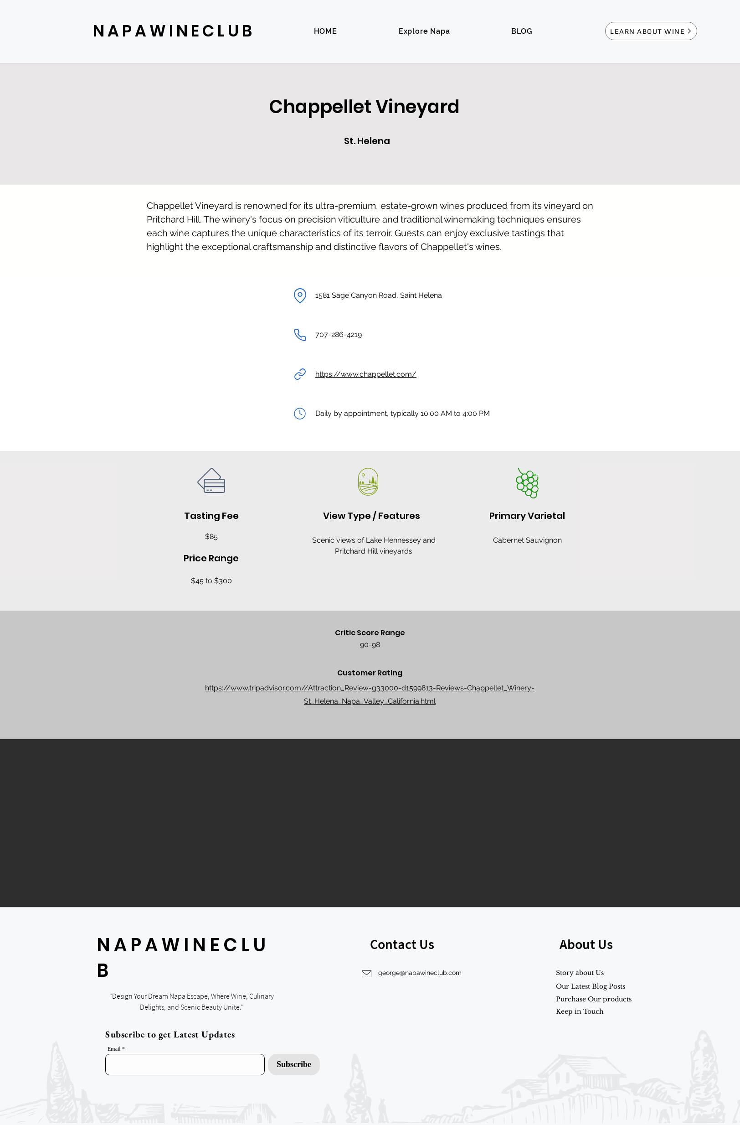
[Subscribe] (294, 1064)
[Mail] (300, 413)
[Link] (300, 374)
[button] (370, 823)
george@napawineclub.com (420, 972)
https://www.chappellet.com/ (365, 374)
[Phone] (300, 335)
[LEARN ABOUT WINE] (651, 31)
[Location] (300, 295)
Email (114, 1049)
